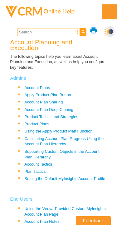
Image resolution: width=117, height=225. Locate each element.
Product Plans (36, 124)
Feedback (93, 220)
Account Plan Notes (41, 221)
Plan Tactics (35, 171)
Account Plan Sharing (43, 102)
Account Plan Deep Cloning (48, 109)
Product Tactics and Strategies (51, 116)
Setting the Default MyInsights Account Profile (64, 178)
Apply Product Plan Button (47, 94)
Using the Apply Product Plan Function (58, 131)
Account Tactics (38, 164)
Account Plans (37, 87)
